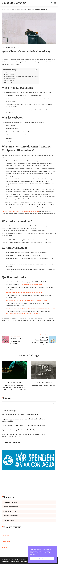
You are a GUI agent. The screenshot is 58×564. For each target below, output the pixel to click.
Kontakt (4, 548)
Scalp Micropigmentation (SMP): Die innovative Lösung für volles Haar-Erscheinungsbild (24, 420)
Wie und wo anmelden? (10, 78)
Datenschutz (6, 541)
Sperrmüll (10, 329)
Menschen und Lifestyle (10, 515)
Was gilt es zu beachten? (11, 72)
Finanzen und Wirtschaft (10, 47)
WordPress (24, 561)
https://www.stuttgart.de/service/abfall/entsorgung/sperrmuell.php (26, 300)
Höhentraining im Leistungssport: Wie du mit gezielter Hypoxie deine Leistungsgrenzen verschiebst (23, 435)
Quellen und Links (8, 82)
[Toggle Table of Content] (36, 70)
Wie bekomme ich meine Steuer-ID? (43, 385)
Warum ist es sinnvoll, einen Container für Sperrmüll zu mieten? (21, 76)
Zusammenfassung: (9, 80)
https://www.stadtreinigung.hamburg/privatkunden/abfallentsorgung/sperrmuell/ (31, 308)
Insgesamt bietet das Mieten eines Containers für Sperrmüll (20, 211)
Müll (3, 329)
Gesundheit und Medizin (10, 506)
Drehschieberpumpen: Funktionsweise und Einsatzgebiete (20, 415)
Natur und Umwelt (8, 520)
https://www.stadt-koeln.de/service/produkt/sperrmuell (23, 313)
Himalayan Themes (8, 561)
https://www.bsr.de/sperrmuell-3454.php (31, 284)
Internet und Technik (9, 511)
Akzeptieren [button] (42, 558)
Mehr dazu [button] (33, 554)
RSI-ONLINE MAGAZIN (14, 3)
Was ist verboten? (9, 74)
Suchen (7, 398)
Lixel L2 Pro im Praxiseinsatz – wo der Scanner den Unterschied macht (23, 425)
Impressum (5, 535)
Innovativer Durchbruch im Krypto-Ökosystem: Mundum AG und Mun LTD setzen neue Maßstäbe (14, 387)
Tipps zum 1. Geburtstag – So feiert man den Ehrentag (18, 430)
